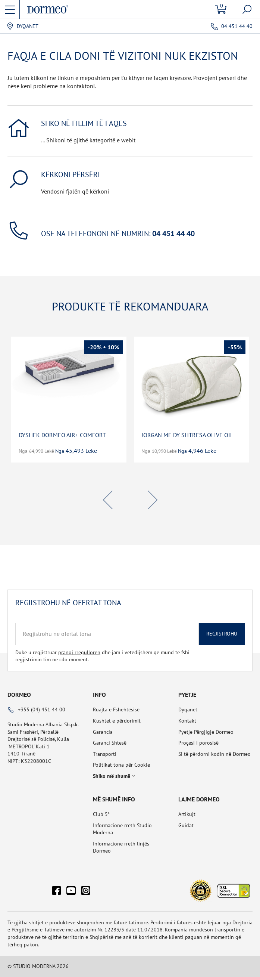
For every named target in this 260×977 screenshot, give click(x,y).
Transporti (104, 754)
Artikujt (186, 814)
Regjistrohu (221, 633)
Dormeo (19, 694)
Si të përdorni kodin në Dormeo (214, 754)
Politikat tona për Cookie (121, 764)
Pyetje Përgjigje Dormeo (206, 732)
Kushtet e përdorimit (117, 720)
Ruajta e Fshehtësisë (116, 709)
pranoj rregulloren (79, 652)
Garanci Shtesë (109, 742)
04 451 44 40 (237, 26)
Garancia (103, 732)
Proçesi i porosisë (198, 742)
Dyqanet (27, 26)
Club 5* (101, 814)
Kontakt (187, 720)
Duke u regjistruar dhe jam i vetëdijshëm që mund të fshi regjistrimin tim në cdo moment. (102, 656)
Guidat (186, 825)
